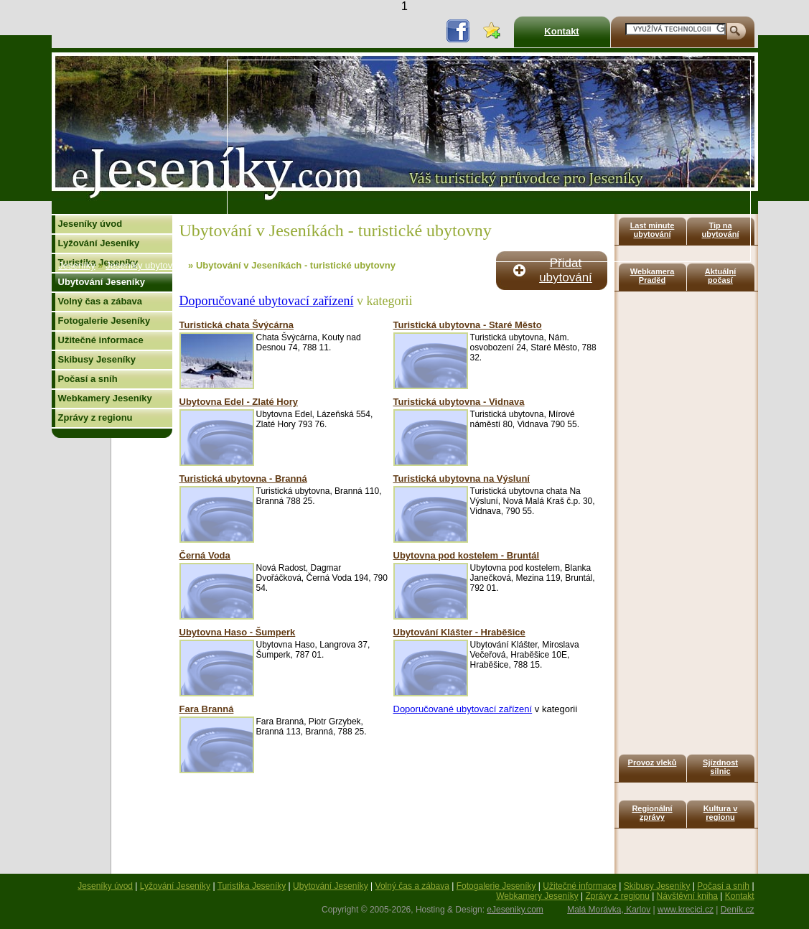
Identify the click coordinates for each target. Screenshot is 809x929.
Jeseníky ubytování (145, 265)
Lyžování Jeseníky (99, 243)
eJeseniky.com (515, 910)
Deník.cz (737, 910)
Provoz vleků (652, 762)
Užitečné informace (101, 340)
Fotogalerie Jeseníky (104, 320)
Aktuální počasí (720, 275)
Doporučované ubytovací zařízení (266, 301)
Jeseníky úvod (90, 223)
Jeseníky (76, 265)
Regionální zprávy (652, 812)
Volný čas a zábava (100, 301)
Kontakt (561, 31)
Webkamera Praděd (652, 275)
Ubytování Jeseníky (101, 281)
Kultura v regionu (720, 812)
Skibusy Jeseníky (97, 359)
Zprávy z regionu (95, 417)
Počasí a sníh (88, 378)
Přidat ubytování (565, 270)
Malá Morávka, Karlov (608, 910)
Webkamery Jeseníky (105, 398)
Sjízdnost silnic (720, 766)
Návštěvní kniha (687, 896)
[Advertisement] (478, 160)
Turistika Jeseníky (252, 886)
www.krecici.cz (686, 910)
